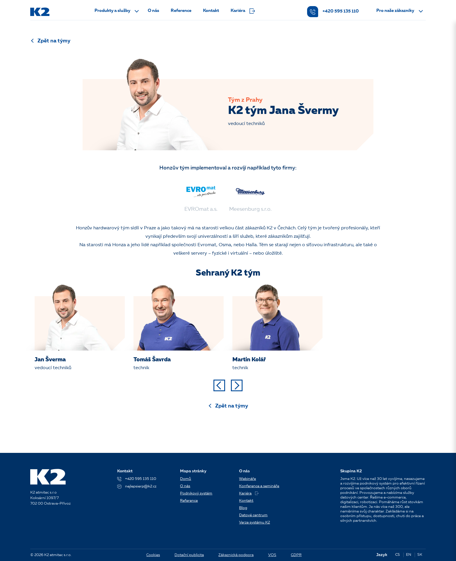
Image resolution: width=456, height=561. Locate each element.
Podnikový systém (196, 493)
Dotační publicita (189, 555)
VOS (272, 555)
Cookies (153, 555)
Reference (181, 11)
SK (419, 555)
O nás (153, 11)
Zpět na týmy (54, 41)
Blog (243, 508)
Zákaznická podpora (236, 555)
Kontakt (211, 11)
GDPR (296, 555)
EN (408, 555)
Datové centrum (253, 515)
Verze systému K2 (254, 522)
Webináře (247, 479)
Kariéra (243, 11)
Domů (185, 479)
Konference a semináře (259, 486)
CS (397, 555)
